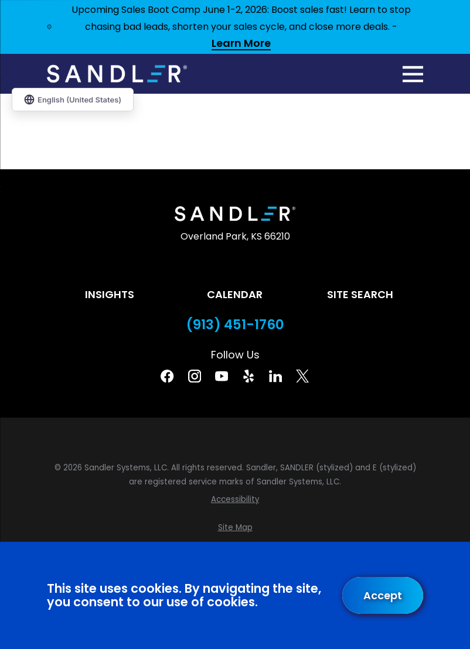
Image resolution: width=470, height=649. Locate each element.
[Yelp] (248, 376)
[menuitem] (235, 500)
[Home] (117, 73)
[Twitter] (302, 376)
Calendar (235, 294)
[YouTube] (221, 376)
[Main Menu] (413, 74)
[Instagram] (194, 376)
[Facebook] (167, 376)
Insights (109, 294)
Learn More (241, 43)
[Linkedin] (275, 376)
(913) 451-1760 (235, 325)
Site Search (360, 294)
